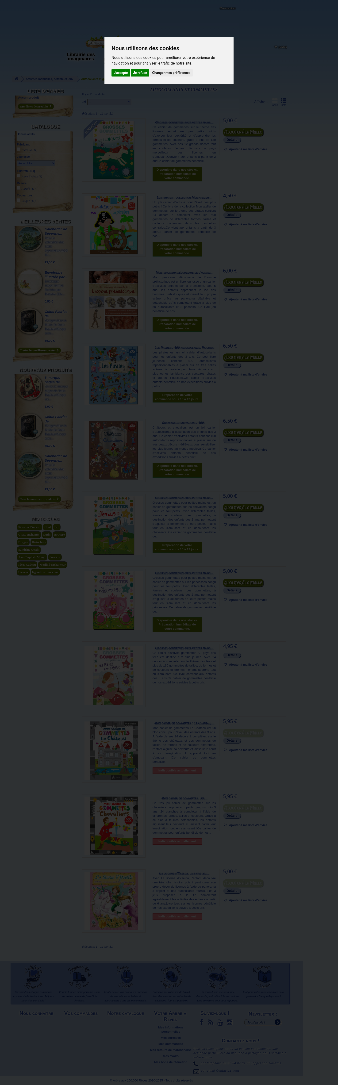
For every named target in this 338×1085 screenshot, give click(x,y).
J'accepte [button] (121, 73)
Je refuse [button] (140, 73)
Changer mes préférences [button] (171, 73)
